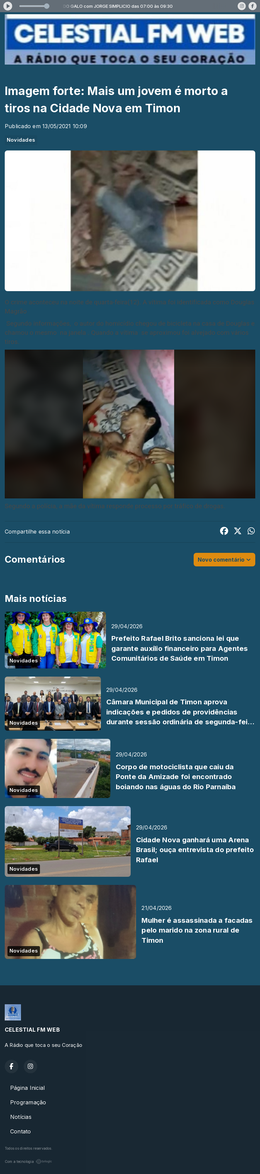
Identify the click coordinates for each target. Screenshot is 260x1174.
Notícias (20, 1116)
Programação (28, 1102)
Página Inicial (27, 1087)
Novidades (21, 140)
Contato (20, 1131)
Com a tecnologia (28, 1161)
